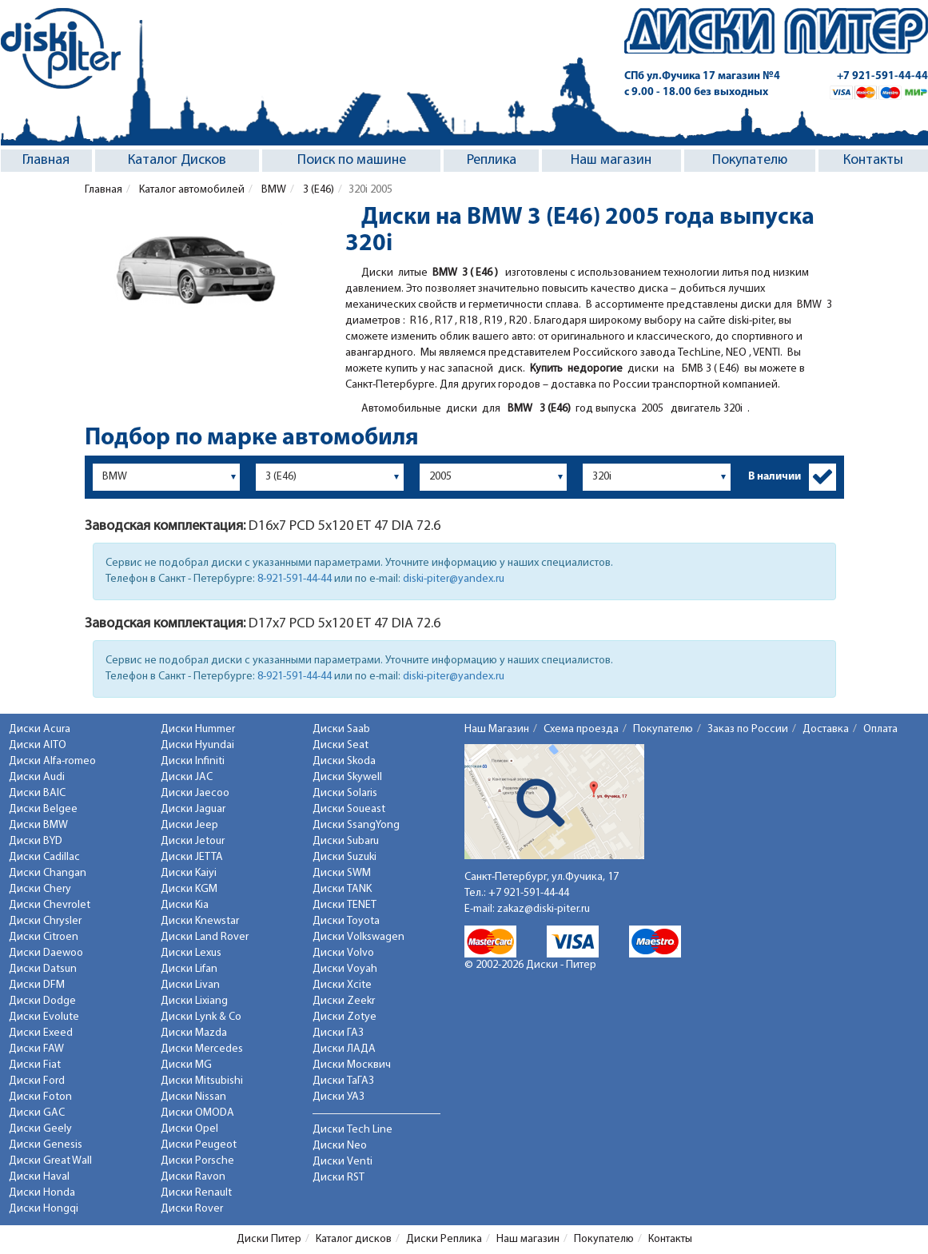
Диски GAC (37, 1113)
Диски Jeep (189, 825)
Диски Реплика (444, 1239)
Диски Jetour (193, 841)
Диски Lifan (189, 969)
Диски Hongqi (43, 1209)
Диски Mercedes (202, 1049)
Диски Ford (37, 1081)
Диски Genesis (45, 1145)
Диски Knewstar (200, 921)
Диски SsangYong (356, 825)
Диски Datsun (43, 969)
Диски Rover (192, 1209)
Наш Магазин (496, 729)
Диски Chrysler (45, 921)
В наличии (774, 477)
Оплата (880, 729)
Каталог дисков (354, 1239)
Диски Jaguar (193, 809)
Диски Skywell (347, 777)
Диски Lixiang (194, 1001)
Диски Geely (40, 1129)
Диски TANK (342, 889)
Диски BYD (35, 841)
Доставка (826, 729)
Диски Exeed (41, 1033)
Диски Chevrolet (49, 905)
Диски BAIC (37, 793)
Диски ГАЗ (338, 1033)
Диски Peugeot (199, 1145)
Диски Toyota (346, 921)
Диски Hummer (198, 729)
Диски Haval (39, 1177)
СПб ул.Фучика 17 (702, 76)
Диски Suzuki (344, 857)
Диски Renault (196, 1193)
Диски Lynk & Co (201, 1017)
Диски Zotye (344, 1017)
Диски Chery (40, 889)
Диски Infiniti (193, 761)
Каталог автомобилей (191, 190)
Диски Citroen (43, 937)
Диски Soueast (349, 809)
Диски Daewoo (46, 953)
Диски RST (338, 1178)
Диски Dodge (42, 1001)
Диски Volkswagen (358, 937)
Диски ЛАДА (344, 1049)
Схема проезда (581, 729)
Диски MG (186, 1065)
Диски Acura (39, 729)
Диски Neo (340, 1146)
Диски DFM (37, 985)
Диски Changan (47, 873)
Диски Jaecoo (195, 793)
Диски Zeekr (344, 1001)
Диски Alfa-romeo (52, 761)
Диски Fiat (35, 1065)
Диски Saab (341, 729)
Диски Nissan (193, 1097)
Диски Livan (190, 985)
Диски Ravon (193, 1177)
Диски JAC (187, 777)
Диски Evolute (44, 1017)
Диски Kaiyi (189, 873)
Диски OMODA (197, 1113)
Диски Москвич (352, 1065)
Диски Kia (185, 905)
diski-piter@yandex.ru (453, 579)
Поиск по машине (351, 160)
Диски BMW (38, 825)
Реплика (491, 160)
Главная (46, 160)
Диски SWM (342, 873)
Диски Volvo (343, 953)
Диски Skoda (344, 761)
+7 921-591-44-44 (882, 76)
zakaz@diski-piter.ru (543, 909)
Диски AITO (37, 745)
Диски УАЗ (338, 1097)
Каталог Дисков (177, 160)
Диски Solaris (345, 793)
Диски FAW (36, 1049)
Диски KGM (189, 889)
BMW (272, 190)
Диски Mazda (194, 1033)
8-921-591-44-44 (294, 579)
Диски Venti (342, 1162)
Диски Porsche (197, 1161)
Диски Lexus (191, 953)
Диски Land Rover (205, 937)
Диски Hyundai (197, 745)
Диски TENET (344, 905)
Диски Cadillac (44, 857)
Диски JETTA (192, 857)
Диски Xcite (342, 985)
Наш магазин (611, 160)
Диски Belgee (43, 809)
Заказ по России (747, 729)
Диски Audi (37, 777)
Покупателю (749, 160)
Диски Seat (340, 745)
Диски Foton (40, 1097)
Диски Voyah (345, 969)
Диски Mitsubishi (202, 1081)
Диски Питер (269, 1239)
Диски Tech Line (352, 1130)
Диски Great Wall (50, 1161)
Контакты (873, 160)
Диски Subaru (346, 841)
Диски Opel (189, 1129)
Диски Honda (42, 1193)
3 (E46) (317, 190)
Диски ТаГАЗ (343, 1081)
